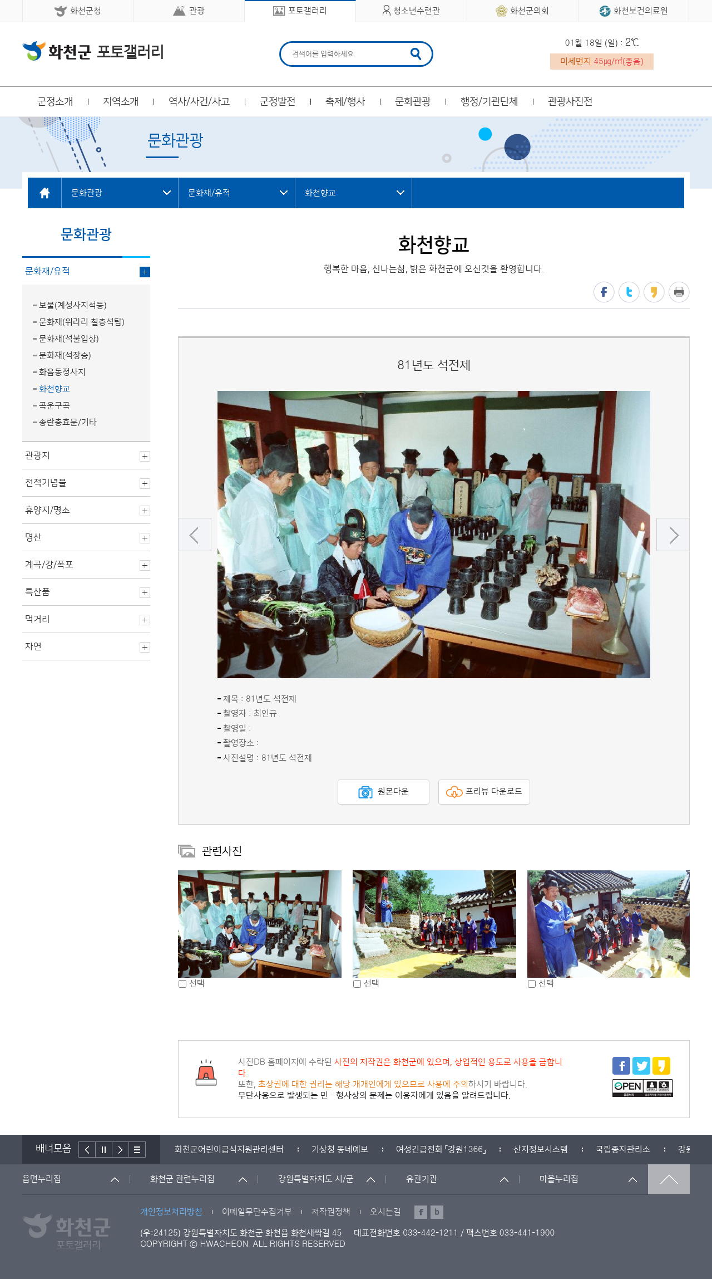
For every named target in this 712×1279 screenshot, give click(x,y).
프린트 (679, 292)
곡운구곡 (54, 405)
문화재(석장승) (65, 355)
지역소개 (121, 101)
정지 (104, 1149)
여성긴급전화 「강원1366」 (441, 1149)
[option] (433, 534)
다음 (673, 534)
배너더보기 (137, 1149)
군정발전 (277, 101)
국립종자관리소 (623, 1149)
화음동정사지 (62, 372)
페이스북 (604, 292)
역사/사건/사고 (199, 101)
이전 (194, 534)
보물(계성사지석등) (73, 305)
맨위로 (669, 1179)
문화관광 (413, 101)
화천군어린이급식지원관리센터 (229, 1149)
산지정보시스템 (540, 1149)
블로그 (437, 1212)
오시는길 (385, 1212)
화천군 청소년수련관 (92, 51)
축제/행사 (345, 101)
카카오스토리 (654, 292)
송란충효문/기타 (68, 422)
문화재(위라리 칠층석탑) (82, 322)
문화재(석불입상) (69, 339)
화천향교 (54, 389)
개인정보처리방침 (171, 1212)
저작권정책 (331, 1212)
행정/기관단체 (489, 101)
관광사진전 (570, 101)
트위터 (629, 292)
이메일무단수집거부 (257, 1212)
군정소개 (55, 101)
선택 (197, 983)
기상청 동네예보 (340, 1149)
